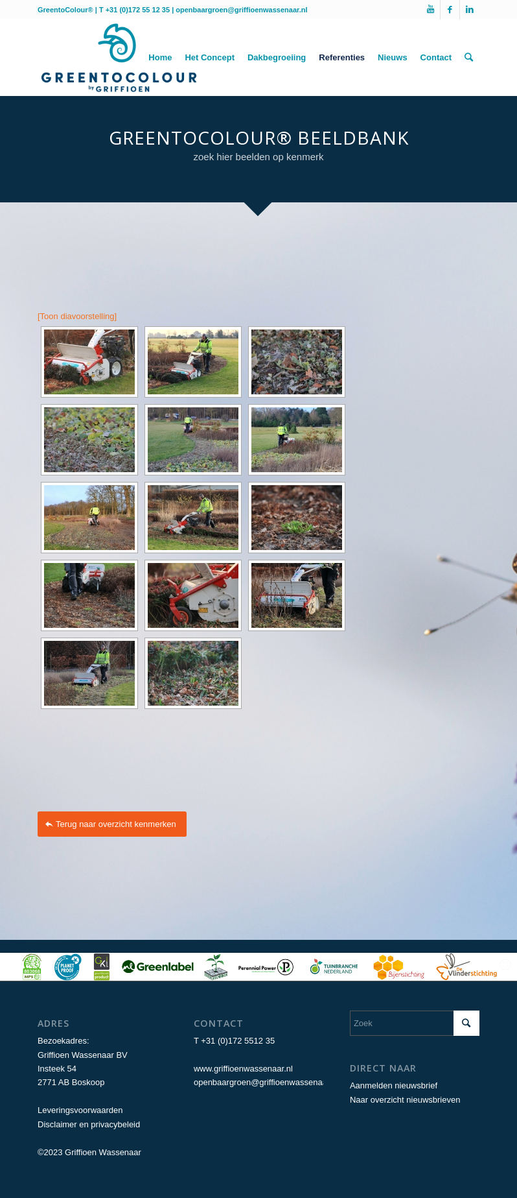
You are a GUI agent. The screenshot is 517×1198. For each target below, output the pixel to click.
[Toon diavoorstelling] (77, 316)
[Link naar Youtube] (430, 9)
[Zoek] (468, 57)
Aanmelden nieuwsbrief (393, 1085)
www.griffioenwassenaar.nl (243, 1068)
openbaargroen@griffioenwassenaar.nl (241, 10)
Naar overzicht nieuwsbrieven (405, 1100)
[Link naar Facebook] (450, 9)
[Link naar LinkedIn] (469, 9)
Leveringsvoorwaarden (80, 1110)
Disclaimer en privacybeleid (89, 1124)
